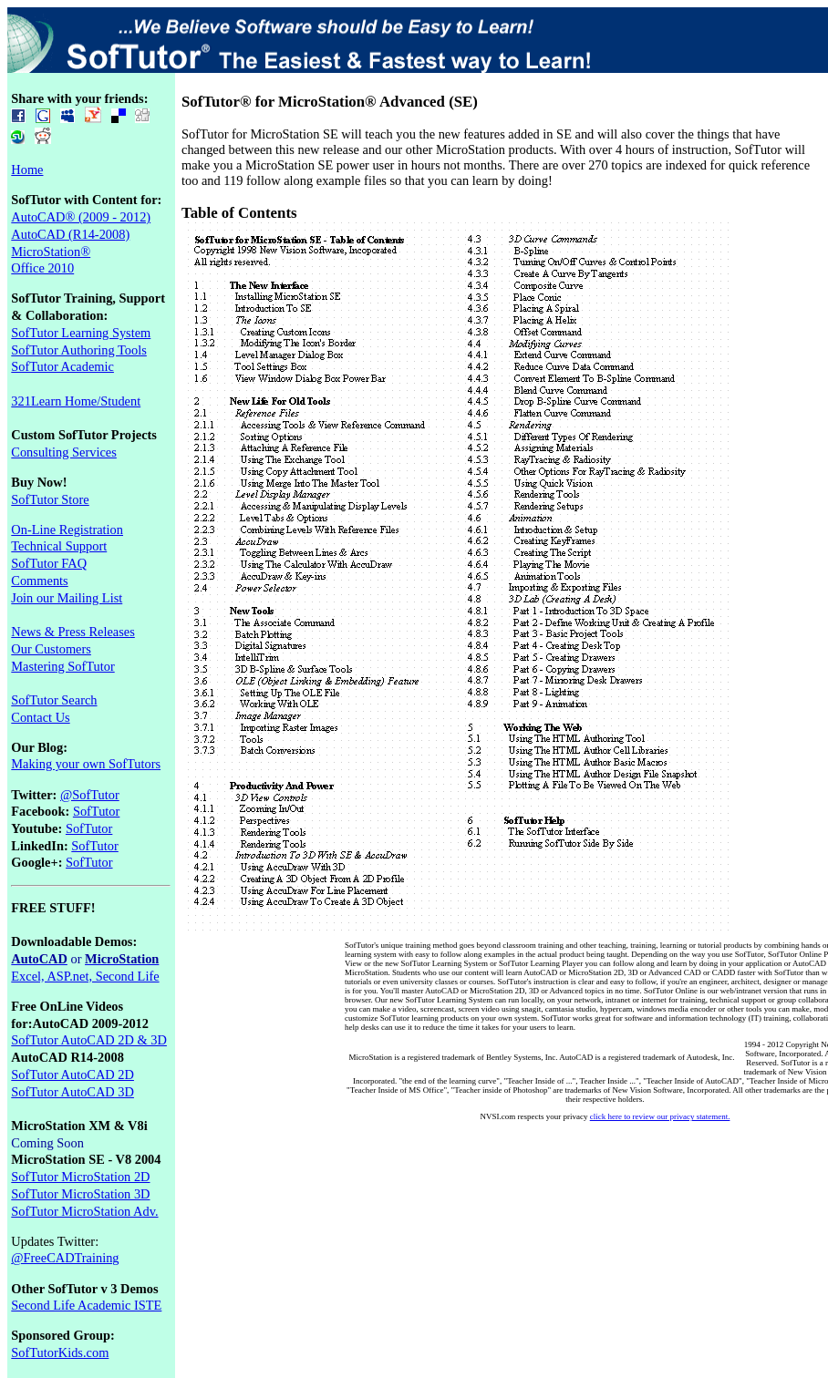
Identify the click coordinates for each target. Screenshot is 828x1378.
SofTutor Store (49, 499)
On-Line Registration (67, 529)
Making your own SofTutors (85, 763)
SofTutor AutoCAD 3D (72, 1092)
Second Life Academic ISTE (86, 1305)
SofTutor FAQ (49, 563)
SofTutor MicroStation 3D (80, 1194)
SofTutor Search (54, 700)
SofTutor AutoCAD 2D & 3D (89, 1040)
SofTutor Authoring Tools (79, 350)
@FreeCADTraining (65, 1257)
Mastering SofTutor (62, 666)
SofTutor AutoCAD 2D (72, 1074)
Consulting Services (64, 452)
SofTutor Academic (62, 366)
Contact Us (40, 717)
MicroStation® (50, 251)
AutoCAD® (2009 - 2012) (80, 217)
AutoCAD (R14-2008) (70, 234)
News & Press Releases (73, 631)
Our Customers (51, 649)
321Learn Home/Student (75, 401)
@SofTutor (89, 794)
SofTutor (96, 811)
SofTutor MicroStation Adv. (84, 1211)
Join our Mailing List (66, 598)
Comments (39, 580)
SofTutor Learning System (80, 332)
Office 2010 (42, 268)
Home (27, 169)
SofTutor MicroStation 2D (80, 1176)
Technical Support (59, 546)
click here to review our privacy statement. (660, 1116)
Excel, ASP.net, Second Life (85, 976)
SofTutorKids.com (60, 1352)
